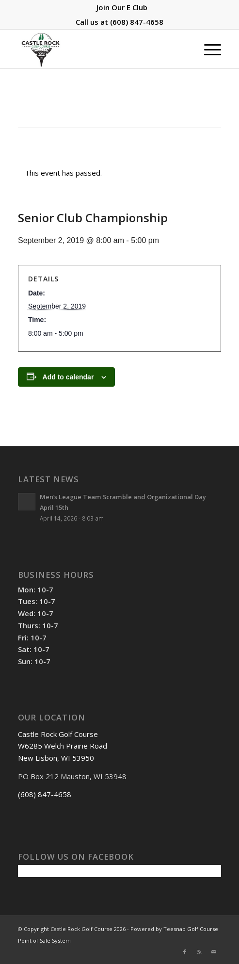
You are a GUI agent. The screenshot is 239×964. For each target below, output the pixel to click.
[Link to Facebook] (184, 952)
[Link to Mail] (214, 952)
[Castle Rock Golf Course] (99, 49)
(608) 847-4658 (136, 22)
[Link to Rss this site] (199, 952)
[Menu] (207, 49)
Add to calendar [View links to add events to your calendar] (68, 377)
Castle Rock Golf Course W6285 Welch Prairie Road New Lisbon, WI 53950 (62, 746)
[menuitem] (122, 7)
